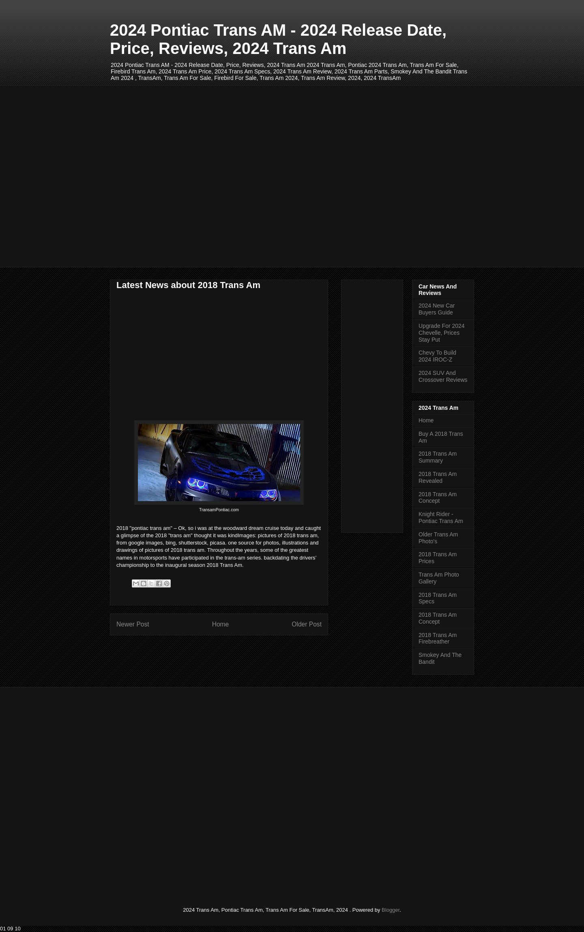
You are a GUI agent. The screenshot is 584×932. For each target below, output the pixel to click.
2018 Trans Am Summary (438, 457)
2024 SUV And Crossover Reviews (443, 376)
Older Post (307, 624)
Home (220, 624)
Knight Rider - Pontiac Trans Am (441, 517)
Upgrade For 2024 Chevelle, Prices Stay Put (442, 333)
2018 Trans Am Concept (438, 497)
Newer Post (132, 624)
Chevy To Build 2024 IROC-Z (437, 356)
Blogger (390, 910)
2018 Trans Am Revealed (438, 477)
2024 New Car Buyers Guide (437, 309)
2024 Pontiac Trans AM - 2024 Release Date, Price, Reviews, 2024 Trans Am (278, 39)
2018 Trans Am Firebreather (438, 638)
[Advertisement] (292, 176)
